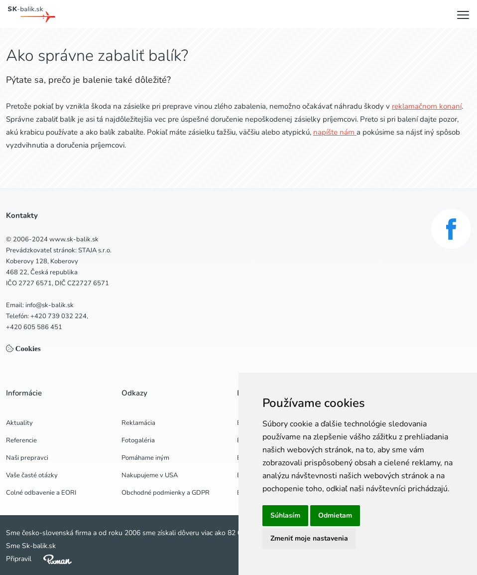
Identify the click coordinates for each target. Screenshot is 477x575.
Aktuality (19, 422)
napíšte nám (335, 132)
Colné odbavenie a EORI (41, 492)
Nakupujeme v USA (149, 475)
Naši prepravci (27, 457)
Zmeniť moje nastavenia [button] (309, 538)
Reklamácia (138, 422)
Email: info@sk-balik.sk (40, 305)
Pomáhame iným (145, 457)
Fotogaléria (138, 440)
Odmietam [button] (335, 515)
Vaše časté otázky (32, 475)
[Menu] (463, 14)
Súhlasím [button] (285, 515)
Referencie (21, 440)
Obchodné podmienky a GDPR (165, 492)
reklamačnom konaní (427, 106)
